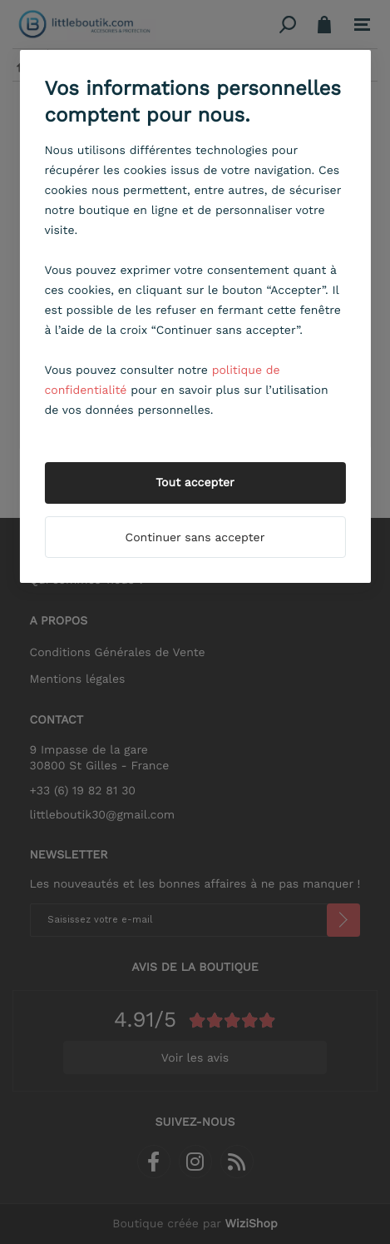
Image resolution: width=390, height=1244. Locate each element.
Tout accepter (195, 483)
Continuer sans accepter (195, 538)
